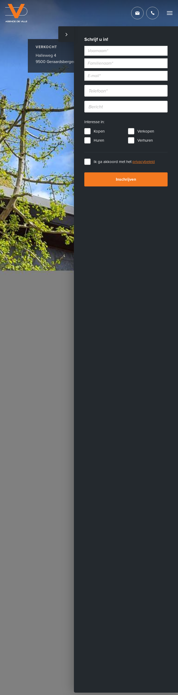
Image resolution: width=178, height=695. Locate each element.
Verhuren (145, 140)
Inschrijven (126, 179)
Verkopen (145, 131)
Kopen (99, 131)
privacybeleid (143, 161)
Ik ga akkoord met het (124, 161)
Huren (99, 140)
